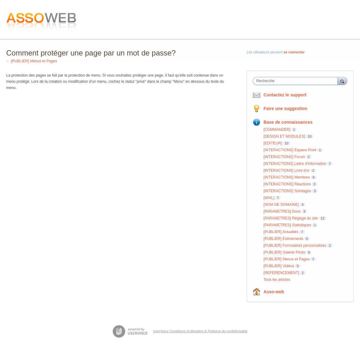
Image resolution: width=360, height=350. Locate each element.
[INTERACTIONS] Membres (286, 177)
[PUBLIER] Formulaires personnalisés (294, 245)
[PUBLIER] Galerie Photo (284, 252)
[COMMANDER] (276, 129)
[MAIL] (268, 198)
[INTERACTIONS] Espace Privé (289, 150)
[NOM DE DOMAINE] (281, 204)
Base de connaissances (287, 122)
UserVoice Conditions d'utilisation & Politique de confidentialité (200, 331)
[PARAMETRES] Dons (282, 211)
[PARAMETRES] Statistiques (287, 225)
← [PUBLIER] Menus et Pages (31, 61)
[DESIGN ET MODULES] (284, 136)
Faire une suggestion (285, 108)
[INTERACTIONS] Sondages (287, 191)
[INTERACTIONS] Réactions (287, 184)
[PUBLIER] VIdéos (278, 266)
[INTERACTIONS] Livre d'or (286, 170)
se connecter (294, 52)
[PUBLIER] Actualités (280, 232)
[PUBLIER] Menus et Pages (286, 259)
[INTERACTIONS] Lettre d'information (294, 164)
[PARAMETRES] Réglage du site (290, 218)
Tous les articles (276, 279)
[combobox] (296, 81)
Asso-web (273, 291)
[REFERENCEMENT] (281, 273)
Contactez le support (284, 95)
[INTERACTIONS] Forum (284, 157)
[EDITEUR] (272, 143)
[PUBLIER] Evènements (283, 239)
